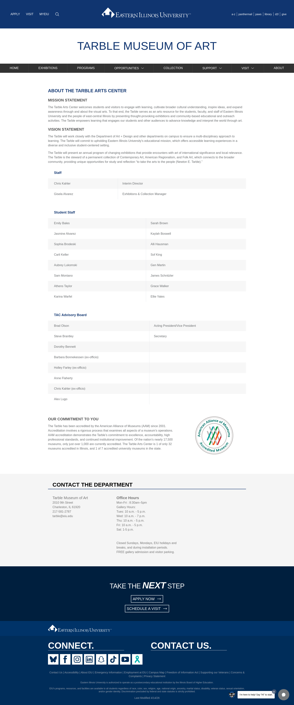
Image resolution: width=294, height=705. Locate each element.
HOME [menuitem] (14, 68)
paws (258, 14)
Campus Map (156, 672)
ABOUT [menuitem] (279, 68)
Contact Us (56, 672)
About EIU (87, 672)
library (268, 14)
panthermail (245, 14)
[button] (283, 694)
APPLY (15, 14)
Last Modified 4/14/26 (147, 697)
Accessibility (71, 672)
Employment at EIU (135, 672)
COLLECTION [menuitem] (173, 68)
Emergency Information (108, 672)
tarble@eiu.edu (62, 516)
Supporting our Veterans (214, 672)
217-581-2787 (61, 511)
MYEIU (44, 14)
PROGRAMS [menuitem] (86, 68)
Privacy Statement (154, 676)
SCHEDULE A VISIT (147, 608)
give (284, 14)
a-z (233, 14)
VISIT (29, 14)
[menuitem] (129, 68)
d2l (277, 14)
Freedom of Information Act (182, 672)
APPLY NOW (147, 599)
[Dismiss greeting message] (274, 691)
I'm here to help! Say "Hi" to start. (256, 694)
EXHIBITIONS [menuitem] (47, 68)
